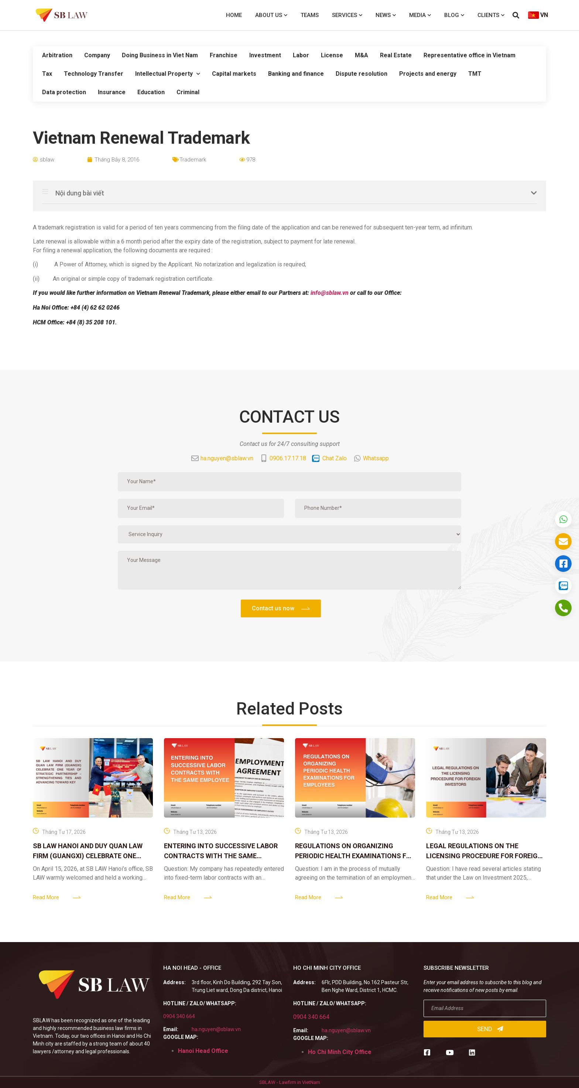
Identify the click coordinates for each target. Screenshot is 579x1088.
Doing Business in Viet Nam (160, 55)
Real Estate (396, 55)
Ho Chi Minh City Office (339, 1051)
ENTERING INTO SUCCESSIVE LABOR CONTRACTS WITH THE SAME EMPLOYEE (221, 856)
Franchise (223, 55)
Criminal (188, 92)
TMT (475, 73)
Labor (301, 55)
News (386, 15)
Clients (490, 15)
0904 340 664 (179, 1016)
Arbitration (57, 55)
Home (234, 15)
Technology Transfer (93, 73)
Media (420, 15)
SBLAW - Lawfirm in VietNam (289, 1082)
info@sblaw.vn (330, 292)
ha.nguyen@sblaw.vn (216, 1029)
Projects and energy (427, 73)
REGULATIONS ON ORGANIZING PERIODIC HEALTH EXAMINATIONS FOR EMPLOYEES (355, 856)
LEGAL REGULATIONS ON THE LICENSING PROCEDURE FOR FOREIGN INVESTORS (484, 856)
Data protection (64, 92)
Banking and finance (296, 73)
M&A (361, 55)
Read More (46, 897)
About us (271, 15)
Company (97, 55)
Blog (454, 15)
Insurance (112, 92)
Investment (265, 55)
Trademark (192, 159)
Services (347, 15)
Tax (47, 73)
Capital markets (234, 73)
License (332, 55)
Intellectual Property (167, 73)
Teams (310, 15)
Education (151, 92)
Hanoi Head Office (203, 1050)
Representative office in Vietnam (469, 55)
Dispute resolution (361, 73)
